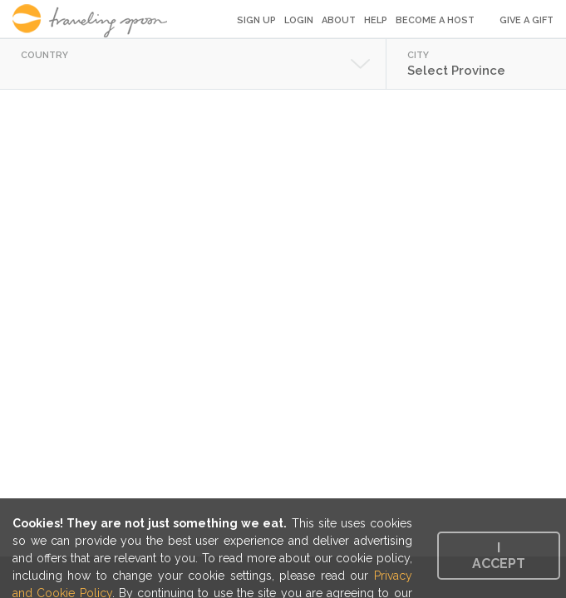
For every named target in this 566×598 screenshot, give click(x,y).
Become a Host (435, 20)
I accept (498, 555)
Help (375, 20)
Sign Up (256, 20)
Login (298, 20)
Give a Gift (527, 20)
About (339, 20)
